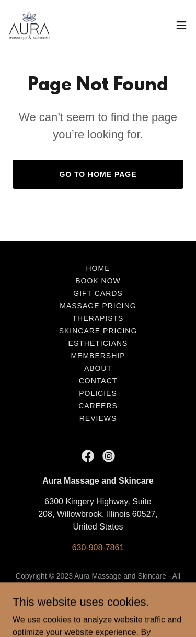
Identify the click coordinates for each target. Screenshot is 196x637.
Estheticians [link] (98, 343)
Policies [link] (98, 393)
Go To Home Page (97, 174)
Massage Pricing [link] (98, 306)
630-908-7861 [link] (98, 547)
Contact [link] (98, 381)
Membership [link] (98, 356)
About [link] (98, 368)
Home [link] (98, 268)
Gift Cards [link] (97, 293)
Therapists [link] (98, 318)
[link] (29, 25)
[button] (181, 25)
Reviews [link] (98, 418)
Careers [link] (98, 406)
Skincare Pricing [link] (98, 331)
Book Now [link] (98, 281)
